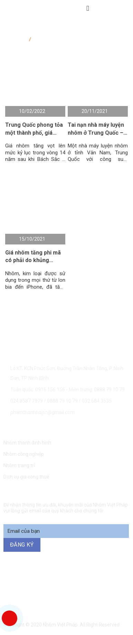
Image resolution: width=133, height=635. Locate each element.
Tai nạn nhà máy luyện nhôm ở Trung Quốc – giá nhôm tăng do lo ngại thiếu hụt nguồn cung (96, 129)
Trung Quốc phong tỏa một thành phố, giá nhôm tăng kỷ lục (34, 129)
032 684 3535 (97, 401)
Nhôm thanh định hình (27, 442)
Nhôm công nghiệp (23, 454)
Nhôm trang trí (19, 465)
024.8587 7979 (26, 401)
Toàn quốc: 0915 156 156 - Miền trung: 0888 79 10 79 (67, 389)
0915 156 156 (67, 580)
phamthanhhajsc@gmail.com (42, 412)
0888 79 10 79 (63, 401)
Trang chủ (16, 38)
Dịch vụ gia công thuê (26, 477)
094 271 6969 (67, 598)
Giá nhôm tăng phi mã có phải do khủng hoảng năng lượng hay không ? (33, 256)
